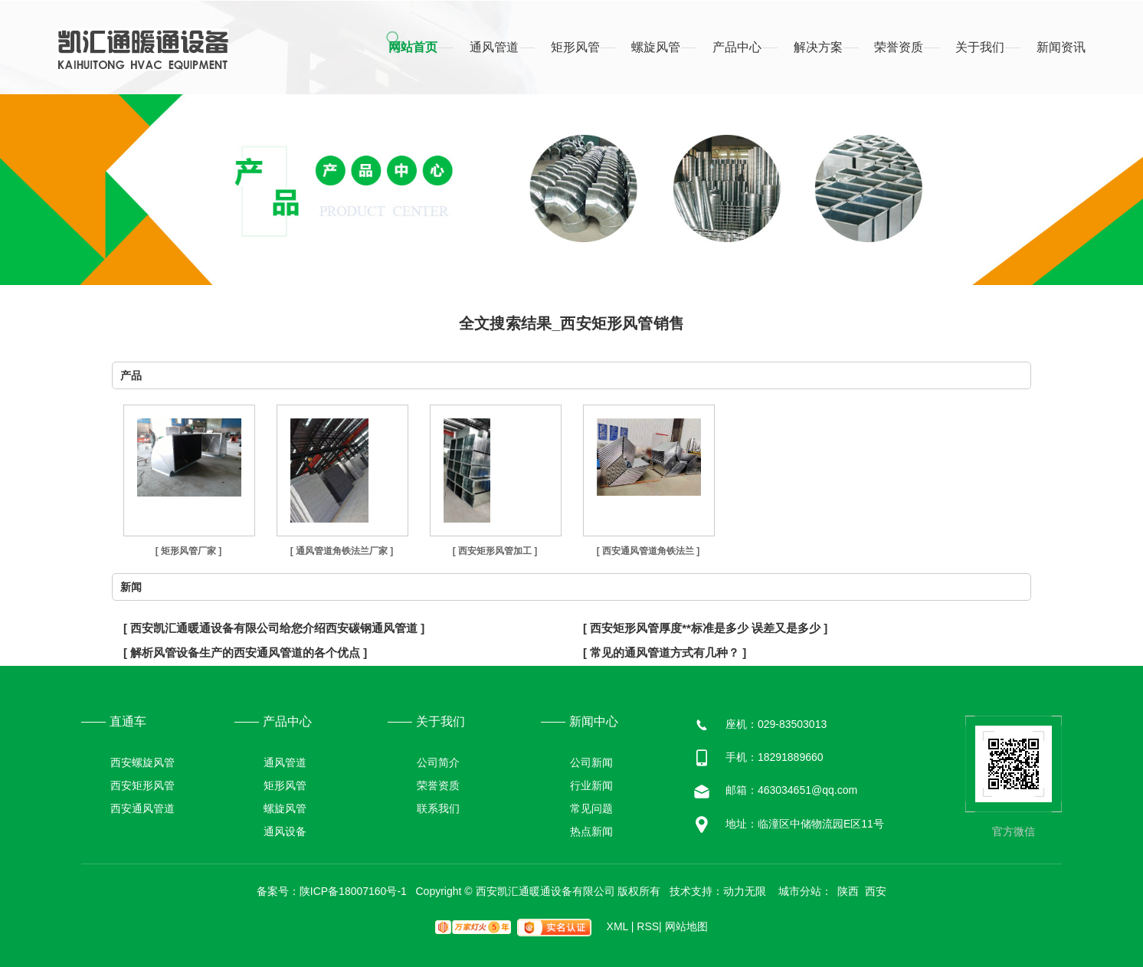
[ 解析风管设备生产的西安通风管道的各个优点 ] (245, 652)
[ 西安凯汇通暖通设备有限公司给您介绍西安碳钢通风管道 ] (273, 627)
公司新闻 (591, 762)
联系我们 (438, 808)
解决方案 (818, 47)
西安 (875, 891)
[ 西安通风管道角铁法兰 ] (648, 551)
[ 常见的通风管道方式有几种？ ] (664, 652)
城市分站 (799, 891)
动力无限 (744, 891)
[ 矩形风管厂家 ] (189, 551)
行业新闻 (591, 785)
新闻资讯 (1061, 47)
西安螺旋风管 (142, 762)
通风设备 (285, 831)
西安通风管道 (142, 808)
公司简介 (438, 762)
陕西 (848, 891)
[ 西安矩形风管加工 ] (495, 551)
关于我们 (979, 47)
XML (620, 926)
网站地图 (686, 926)
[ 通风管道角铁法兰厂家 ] (342, 551)
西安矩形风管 (142, 785)
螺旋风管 (655, 47)
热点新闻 (591, 831)
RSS (649, 926)
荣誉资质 (898, 47)
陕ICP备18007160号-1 (353, 891)
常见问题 (591, 808)
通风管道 (494, 47)
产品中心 (736, 47)
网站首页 (412, 47)
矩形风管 (575, 47)
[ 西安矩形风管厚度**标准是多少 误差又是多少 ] (705, 627)
